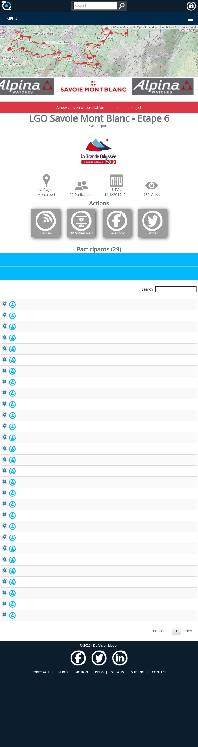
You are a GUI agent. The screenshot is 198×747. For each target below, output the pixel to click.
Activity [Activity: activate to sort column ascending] (168, 298)
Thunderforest (187, 27)
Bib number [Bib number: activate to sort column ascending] (104, 298)
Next (189, 700)
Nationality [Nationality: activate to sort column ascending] (134, 298)
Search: (169, 289)
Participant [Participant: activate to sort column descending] (27, 298)
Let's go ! (133, 107)
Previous (160, 700)
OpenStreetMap (147, 27)
